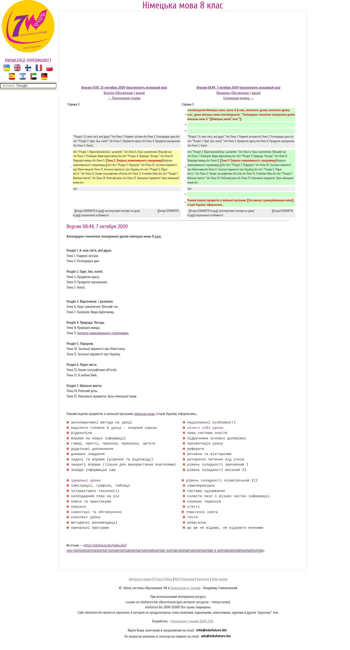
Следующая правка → (238, 98)
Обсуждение (124, 93)
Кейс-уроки (219, 579)
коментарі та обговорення (96, 512)
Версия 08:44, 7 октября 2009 (217, 88)
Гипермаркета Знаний (185, 588)
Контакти (203, 579)
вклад (140, 93)
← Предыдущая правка (124, 98)
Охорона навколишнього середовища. (103, 333)
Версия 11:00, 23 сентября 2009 (103, 88)
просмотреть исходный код (146, 88)
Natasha (109, 93)
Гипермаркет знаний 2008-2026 (192, 621)
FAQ (176, 579)
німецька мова (144, 414)
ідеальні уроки (86, 480)
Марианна (223, 93)
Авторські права (140, 579)
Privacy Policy (162, 579)
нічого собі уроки (205, 428)
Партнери (187, 579)
